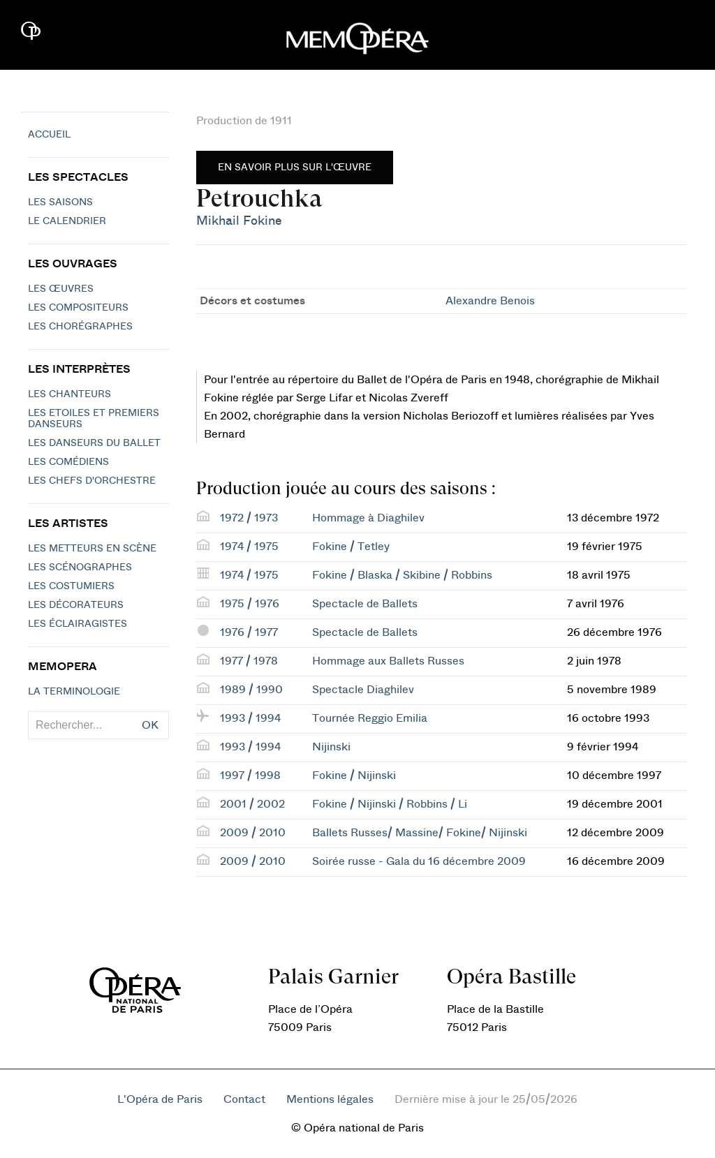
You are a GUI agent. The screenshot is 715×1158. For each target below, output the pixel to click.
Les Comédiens (68, 462)
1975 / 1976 (249, 603)
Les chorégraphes (80, 327)
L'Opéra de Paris (159, 1099)
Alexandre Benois (490, 300)
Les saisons (60, 202)
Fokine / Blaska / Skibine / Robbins (402, 575)
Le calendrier (67, 221)
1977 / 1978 (249, 661)
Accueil (49, 135)
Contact (244, 1099)
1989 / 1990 (251, 689)
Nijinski (331, 746)
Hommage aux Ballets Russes (388, 661)
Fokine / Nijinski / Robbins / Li (389, 804)
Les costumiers (71, 586)
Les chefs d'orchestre (92, 481)
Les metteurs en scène (92, 549)
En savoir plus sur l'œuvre (294, 167)
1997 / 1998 (250, 775)
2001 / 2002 (252, 804)
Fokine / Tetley (351, 546)
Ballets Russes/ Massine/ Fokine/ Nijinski (419, 832)
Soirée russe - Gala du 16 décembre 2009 (419, 861)
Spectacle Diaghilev (363, 689)
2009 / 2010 (253, 832)
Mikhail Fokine (239, 221)
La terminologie (74, 692)
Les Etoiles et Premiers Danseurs (93, 418)
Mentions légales (330, 1099)
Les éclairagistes (77, 624)
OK (150, 725)
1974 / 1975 (249, 546)
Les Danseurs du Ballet (94, 443)
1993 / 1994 (250, 718)
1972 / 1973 (249, 518)
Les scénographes (80, 567)
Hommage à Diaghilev (368, 518)
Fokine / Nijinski (354, 775)
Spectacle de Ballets (365, 603)
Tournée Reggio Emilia (369, 718)
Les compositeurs (78, 308)
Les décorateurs (76, 605)
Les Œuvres (61, 289)
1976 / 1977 (249, 632)
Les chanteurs (69, 394)
